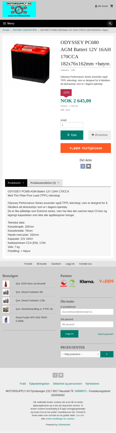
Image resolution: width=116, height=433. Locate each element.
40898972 (81, 392)
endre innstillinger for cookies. (60, 420)
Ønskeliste (100, 135)
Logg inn (70, 264)
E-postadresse (68, 307)
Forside (6, 30)
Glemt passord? (105, 335)
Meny (8, 23)
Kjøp (72, 135)
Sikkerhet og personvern (67, 385)
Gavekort (56, 264)
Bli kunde (42, 264)
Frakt (23, 385)
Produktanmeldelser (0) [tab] (43, 183)
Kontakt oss (85, 264)
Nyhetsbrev (92, 385)
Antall (63, 120)
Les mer (80, 417)
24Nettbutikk (64, 426)
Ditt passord (67, 320)
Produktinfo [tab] (14, 183)
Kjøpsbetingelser (39, 385)
